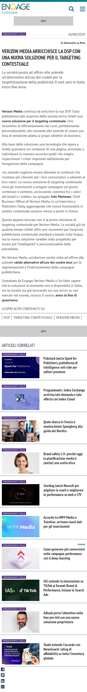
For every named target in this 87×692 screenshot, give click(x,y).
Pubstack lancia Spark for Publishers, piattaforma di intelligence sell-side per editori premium (61, 365)
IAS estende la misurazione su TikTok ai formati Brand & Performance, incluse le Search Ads (64, 588)
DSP (7, 317)
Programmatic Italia (14, 34)
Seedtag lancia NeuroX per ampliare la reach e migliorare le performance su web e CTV (63, 490)
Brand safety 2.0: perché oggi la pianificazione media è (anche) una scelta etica (63, 458)
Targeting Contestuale (32, 317)
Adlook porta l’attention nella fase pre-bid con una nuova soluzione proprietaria (63, 617)
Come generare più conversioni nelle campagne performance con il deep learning (64, 553)
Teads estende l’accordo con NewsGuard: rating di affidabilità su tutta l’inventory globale (64, 651)
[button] (82, 9)
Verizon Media (68, 317)
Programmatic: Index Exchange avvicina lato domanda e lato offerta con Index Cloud (64, 394)
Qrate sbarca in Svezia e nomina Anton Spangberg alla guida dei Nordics (63, 426)
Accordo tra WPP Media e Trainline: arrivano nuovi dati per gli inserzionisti (63, 522)
